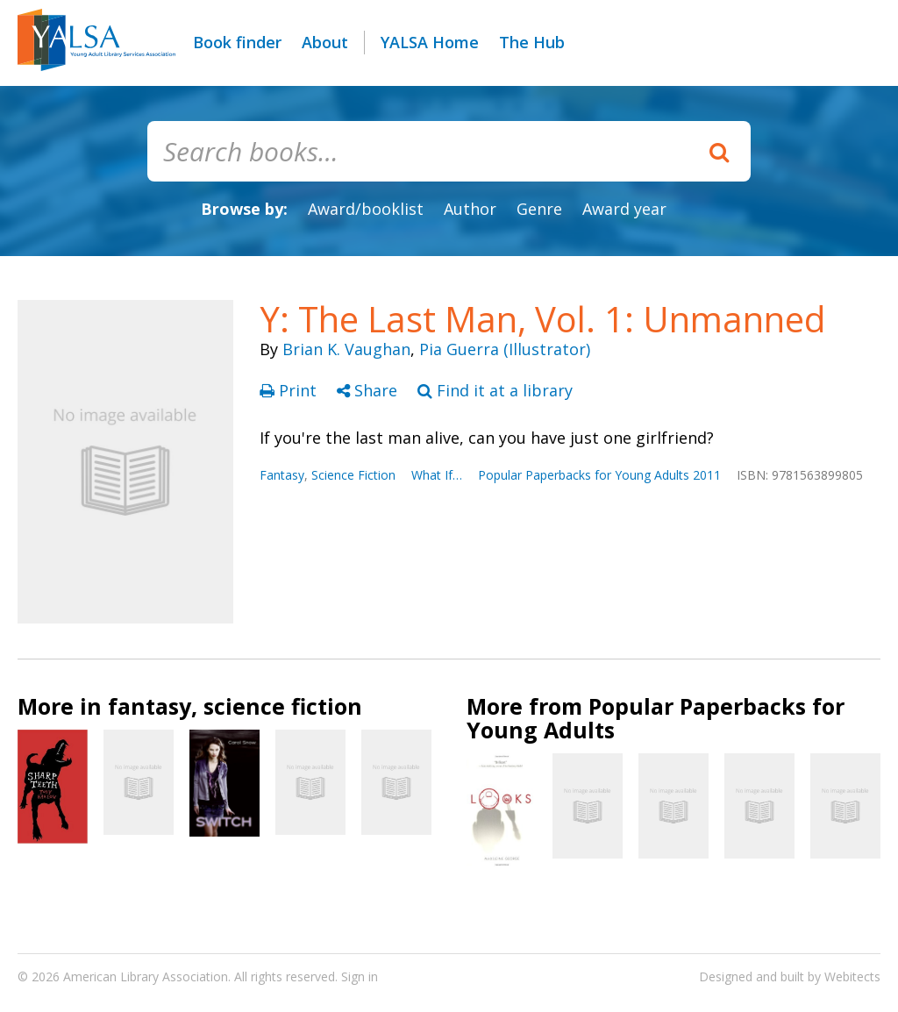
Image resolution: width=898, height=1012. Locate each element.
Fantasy (282, 475)
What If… (436, 475)
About (325, 42)
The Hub (532, 42)
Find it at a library (495, 390)
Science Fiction (353, 475)
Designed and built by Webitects (789, 976)
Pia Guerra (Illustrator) (504, 349)
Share (369, 390)
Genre (539, 208)
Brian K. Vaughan (346, 349)
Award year (624, 208)
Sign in (359, 976)
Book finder (237, 42)
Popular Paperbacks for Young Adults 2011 (599, 475)
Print (290, 390)
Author (470, 208)
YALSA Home (430, 42)
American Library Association (145, 976)
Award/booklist (366, 208)
